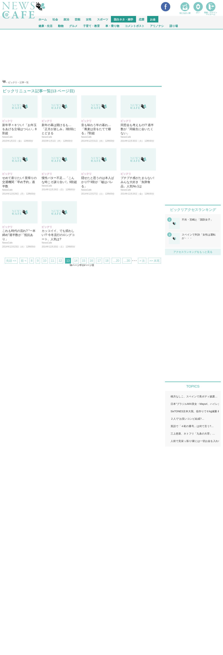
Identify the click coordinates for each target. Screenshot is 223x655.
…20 (116, 260)
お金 (153, 19)
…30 (127, 260)
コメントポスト (134, 25)
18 (107, 260)
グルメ (73, 25)
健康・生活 (45, 25)
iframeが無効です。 (193, 524)
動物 (61, 25)
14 (75, 260)
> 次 (142, 260)
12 (60, 260)
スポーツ (102, 19)
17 (99, 260)
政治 (66, 19)
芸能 (77, 19)
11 (52, 260)
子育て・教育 (91, 25)
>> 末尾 (154, 260)
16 (91, 260)
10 (44, 260)
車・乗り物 (112, 25)
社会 (55, 19)
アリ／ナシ (157, 25)
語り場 (173, 25)
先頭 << (11, 260)
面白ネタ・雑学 (123, 19)
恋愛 (141, 19)
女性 (88, 19)
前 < (23, 260)
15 (83, 260)
